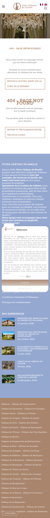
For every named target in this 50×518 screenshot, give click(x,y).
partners (20, 237)
